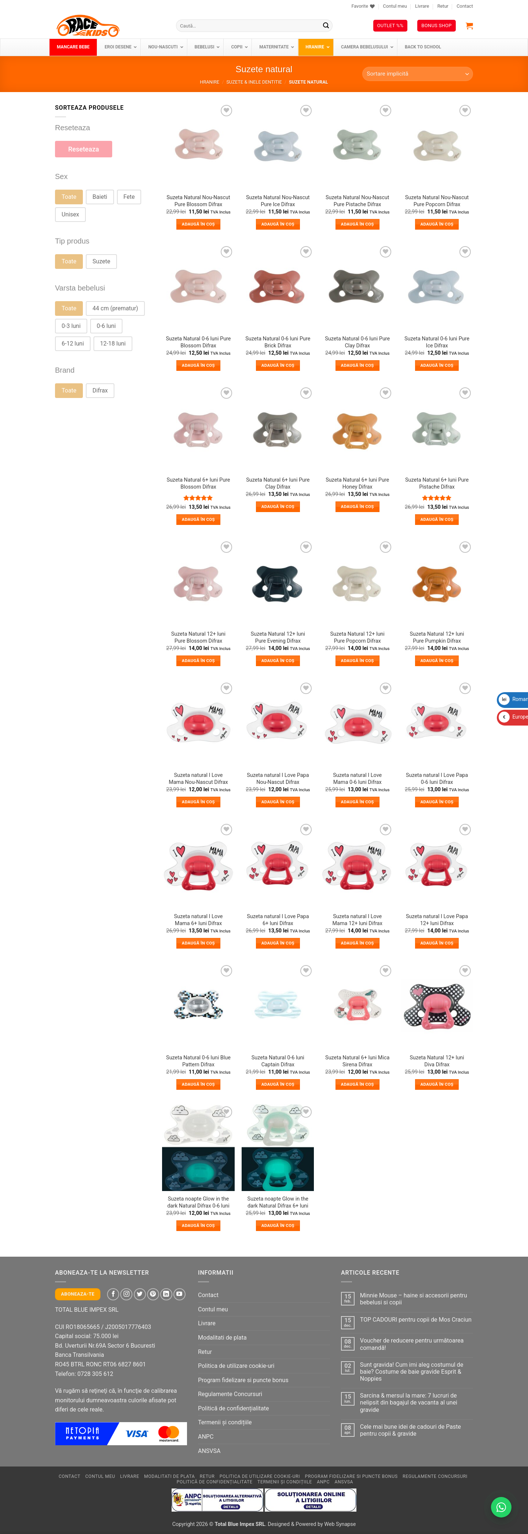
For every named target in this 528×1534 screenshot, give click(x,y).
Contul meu (395, 6)
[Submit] (326, 25)
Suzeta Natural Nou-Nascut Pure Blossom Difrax (198, 201)
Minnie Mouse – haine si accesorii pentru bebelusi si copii (413, 1299)
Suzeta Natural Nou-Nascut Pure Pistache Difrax (357, 201)
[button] (469, 26)
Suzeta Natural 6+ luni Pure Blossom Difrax (198, 483)
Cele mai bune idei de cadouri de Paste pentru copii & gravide (410, 1430)
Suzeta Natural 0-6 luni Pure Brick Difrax (277, 342)
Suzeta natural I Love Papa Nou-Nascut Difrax (278, 778)
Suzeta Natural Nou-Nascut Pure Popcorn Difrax (437, 201)
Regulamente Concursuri (230, 1394)
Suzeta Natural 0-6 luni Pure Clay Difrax (357, 342)
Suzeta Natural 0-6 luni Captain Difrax (278, 1061)
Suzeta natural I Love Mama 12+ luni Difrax (357, 920)
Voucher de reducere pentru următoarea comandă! (412, 1344)
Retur (442, 6)
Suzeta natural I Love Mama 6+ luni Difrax (198, 920)
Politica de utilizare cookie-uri (236, 1365)
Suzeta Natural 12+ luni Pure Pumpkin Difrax (437, 637)
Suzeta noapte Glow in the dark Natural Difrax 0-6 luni (198, 1202)
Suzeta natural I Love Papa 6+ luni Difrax (278, 920)
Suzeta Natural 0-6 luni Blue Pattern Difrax (198, 1061)
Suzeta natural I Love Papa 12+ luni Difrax (437, 920)
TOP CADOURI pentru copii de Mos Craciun (416, 1319)
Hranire (209, 82)
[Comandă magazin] (417, 74)
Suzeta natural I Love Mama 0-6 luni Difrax (357, 778)
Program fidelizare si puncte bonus (243, 1380)
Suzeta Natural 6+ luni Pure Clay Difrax (277, 483)
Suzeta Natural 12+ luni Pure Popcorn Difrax (357, 637)
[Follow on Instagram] (126, 1294)
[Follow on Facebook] (113, 1294)
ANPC (205, 1436)
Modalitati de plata (222, 1337)
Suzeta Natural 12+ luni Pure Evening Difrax (278, 637)
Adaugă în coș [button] (198, 224)
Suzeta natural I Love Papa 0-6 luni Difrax (437, 778)
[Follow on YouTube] (179, 1294)
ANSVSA (209, 1450)
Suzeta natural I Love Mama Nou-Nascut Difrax (198, 778)
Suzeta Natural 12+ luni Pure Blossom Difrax (198, 637)
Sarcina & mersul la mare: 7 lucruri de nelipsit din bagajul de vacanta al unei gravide (408, 1402)
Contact (464, 6)
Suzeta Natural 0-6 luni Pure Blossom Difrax (198, 342)
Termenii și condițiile (225, 1422)
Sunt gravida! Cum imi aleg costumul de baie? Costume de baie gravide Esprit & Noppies (411, 1371)
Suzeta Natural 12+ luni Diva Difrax (437, 1061)
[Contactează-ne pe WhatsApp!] (501, 1507)
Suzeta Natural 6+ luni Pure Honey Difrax (357, 483)
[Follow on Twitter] (140, 1294)
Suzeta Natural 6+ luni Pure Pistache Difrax (437, 483)
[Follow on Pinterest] (153, 1294)
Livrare (422, 6)
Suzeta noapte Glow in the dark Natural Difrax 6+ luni (277, 1202)
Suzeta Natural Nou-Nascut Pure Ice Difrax (278, 201)
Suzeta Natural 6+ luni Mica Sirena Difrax (357, 1061)
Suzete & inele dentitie (254, 82)
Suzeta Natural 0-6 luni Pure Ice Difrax (436, 342)
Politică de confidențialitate (233, 1408)
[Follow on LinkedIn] (166, 1294)
